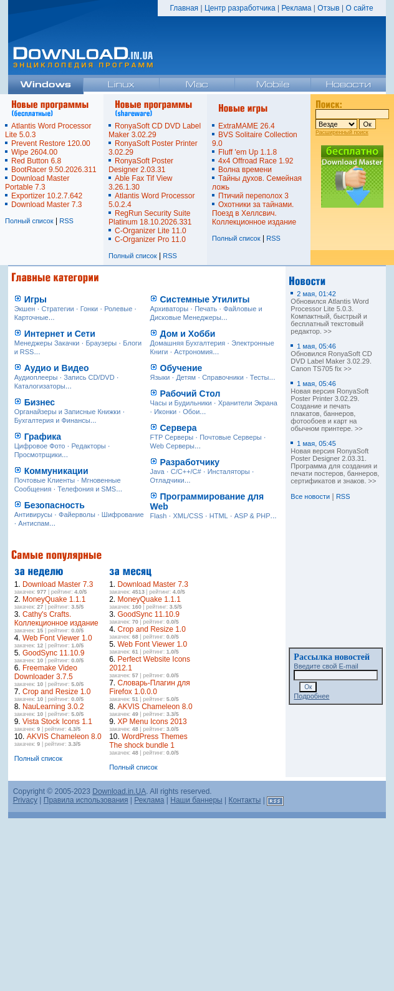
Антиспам (33, 523)
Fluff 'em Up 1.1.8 (247, 152)
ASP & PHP (252, 516)
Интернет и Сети (59, 334)
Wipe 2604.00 (34, 152)
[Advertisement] (241, 640)
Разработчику (190, 462)
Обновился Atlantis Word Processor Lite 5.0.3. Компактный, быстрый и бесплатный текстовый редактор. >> (329, 312)
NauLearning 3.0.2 (53, 706)
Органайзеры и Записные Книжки (67, 411)
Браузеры (101, 343)
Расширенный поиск (341, 132)
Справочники (223, 377)
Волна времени (245, 169)
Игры (35, 299)
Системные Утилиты (205, 299)
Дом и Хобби (188, 334)
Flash (158, 516)
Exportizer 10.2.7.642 (46, 195)
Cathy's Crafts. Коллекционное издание (56, 618)
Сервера (178, 428)
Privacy (25, 800)
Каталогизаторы (39, 386)
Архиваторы (169, 308)
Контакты (245, 800)
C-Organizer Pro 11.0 (150, 239)
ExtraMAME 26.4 (246, 126)
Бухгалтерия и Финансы (52, 420)
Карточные (31, 317)
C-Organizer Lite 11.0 (150, 230)
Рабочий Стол (190, 394)
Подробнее (311, 696)
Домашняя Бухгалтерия (188, 343)
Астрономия (193, 351)
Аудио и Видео (56, 368)
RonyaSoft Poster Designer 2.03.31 (140, 165)
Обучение (181, 368)
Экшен (25, 308)
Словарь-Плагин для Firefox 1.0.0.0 (149, 687)
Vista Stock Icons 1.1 (57, 721)
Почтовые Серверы (230, 437)
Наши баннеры (196, 800)
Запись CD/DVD (89, 377)
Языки (160, 377)
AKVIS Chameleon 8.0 (64, 736)
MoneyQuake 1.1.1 (53, 599)
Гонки (89, 308)
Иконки (165, 411)
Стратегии (57, 308)
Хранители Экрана (247, 403)
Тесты (259, 377)
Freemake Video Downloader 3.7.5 (45, 672)
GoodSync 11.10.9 (53, 653)
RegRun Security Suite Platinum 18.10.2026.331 (149, 217)
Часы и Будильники (181, 403)
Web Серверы (172, 446)
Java (157, 471)
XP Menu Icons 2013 (151, 721)
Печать (206, 308)
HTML (218, 516)
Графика (42, 437)
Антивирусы (33, 514)
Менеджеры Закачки (47, 343)
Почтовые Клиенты (44, 480)
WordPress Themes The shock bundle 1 (148, 741)
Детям (186, 377)
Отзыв (328, 8)
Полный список (29, 221)
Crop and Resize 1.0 (56, 691)
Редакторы (89, 446)
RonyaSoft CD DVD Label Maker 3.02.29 (154, 130)
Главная (184, 8)
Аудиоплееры (36, 377)
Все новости (310, 496)
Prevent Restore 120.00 (50, 143)
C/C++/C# (186, 471)
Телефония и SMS (86, 489)
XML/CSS (188, 516)
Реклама (296, 8)
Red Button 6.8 (36, 161)
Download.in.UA (119, 791)
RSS (66, 221)
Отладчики (167, 480)
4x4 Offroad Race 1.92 (256, 161)
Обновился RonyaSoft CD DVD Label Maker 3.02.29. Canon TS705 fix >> (331, 357)
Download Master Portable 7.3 (37, 182)
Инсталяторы (229, 471)
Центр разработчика (240, 8)
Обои (191, 411)
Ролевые (118, 308)
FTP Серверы (172, 437)
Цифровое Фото (39, 446)
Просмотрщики (38, 454)
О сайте (359, 8)
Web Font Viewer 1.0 (57, 638)
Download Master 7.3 (46, 204)
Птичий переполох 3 (253, 195)
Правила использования (86, 800)
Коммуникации (56, 471)
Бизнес (39, 402)
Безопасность (54, 505)
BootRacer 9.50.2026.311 (54, 169)
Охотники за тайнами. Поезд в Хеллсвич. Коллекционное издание (254, 213)
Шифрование (123, 514)
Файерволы (77, 514)
